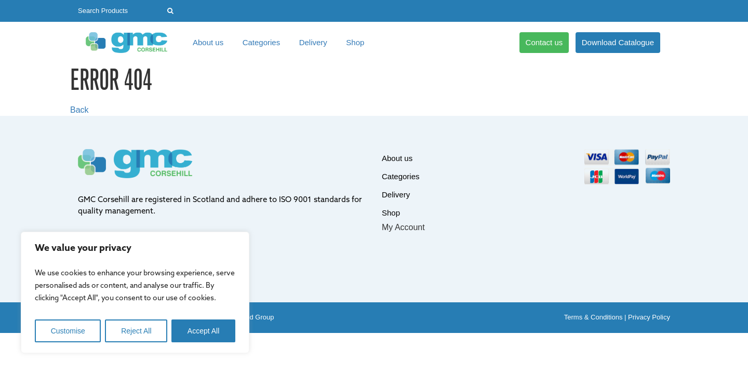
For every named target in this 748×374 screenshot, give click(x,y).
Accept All (203, 331)
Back (79, 109)
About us (208, 42)
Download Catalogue (618, 42)
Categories (261, 42)
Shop (355, 42)
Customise (68, 331)
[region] (135, 292)
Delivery (313, 42)
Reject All (136, 331)
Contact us (544, 42)
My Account (403, 227)
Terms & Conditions (593, 317)
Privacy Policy (649, 317)
